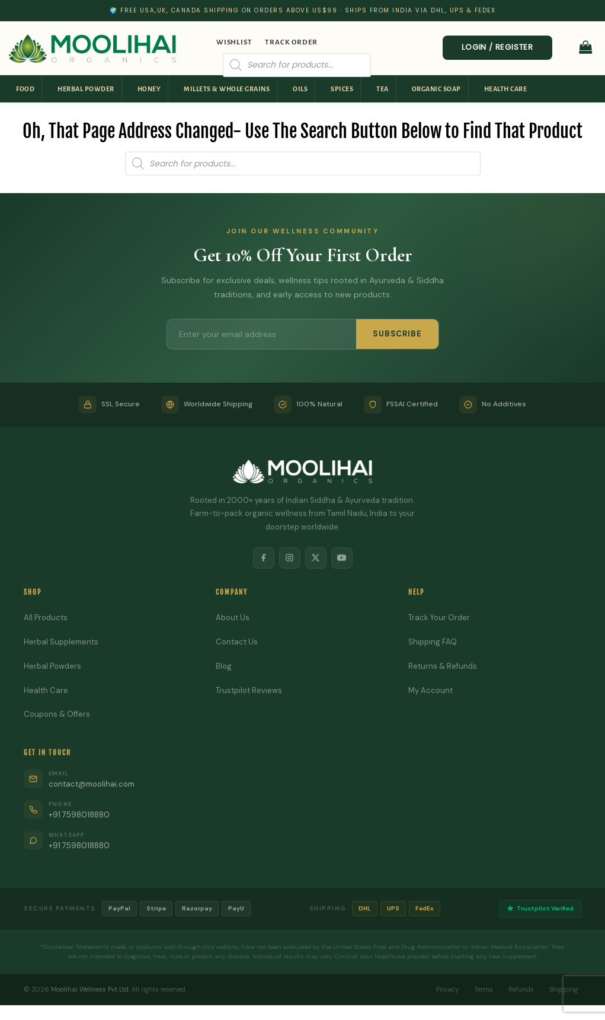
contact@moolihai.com (92, 784)
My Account (430, 690)
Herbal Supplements (61, 642)
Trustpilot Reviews (249, 690)
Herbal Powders (52, 666)
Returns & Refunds (442, 666)
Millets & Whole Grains (227, 88)
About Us (232, 617)
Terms (483, 989)
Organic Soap (436, 88)
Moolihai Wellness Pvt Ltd (90, 989)
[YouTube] (342, 558)
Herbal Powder (85, 88)
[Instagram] (289, 558)
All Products (46, 617)
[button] (586, 46)
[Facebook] (263, 558)
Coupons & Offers (57, 714)
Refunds (521, 989)
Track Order (291, 42)
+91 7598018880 (79, 815)
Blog (224, 666)
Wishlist (234, 42)
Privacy (447, 989)
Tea (382, 88)
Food (25, 88)
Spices (342, 88)
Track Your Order (439, 617)
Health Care (505, 88)
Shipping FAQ (432, 642)
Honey (149, 88)
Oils (300, 88)
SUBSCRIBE (397, 334)
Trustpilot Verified (540, 909)
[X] (315, 558)
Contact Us (237, 642)
